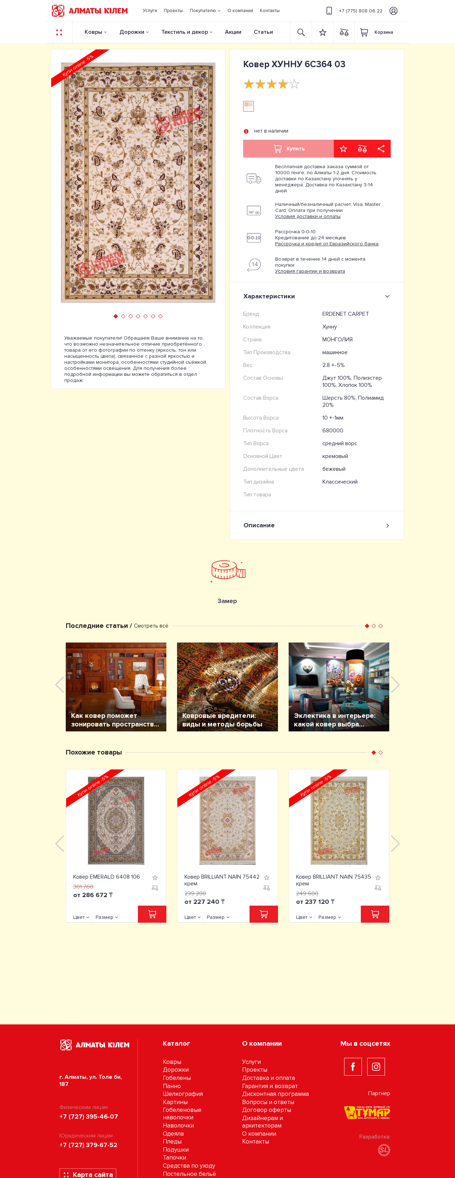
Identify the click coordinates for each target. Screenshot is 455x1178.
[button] (205, 10)
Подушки (176, 1149)
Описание (316, 525)
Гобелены (177, 1078)
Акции (233, 32)
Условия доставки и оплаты (308, 216)
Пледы (172, 1141)
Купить (288, 148)
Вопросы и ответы (268, 1102)
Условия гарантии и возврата (310, 271)
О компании (259, 1133)
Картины (175, 1102)
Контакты (255, 1141)
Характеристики (317, 296)
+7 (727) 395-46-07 (88, 1116)
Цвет (79, 917)
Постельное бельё (189, 1174)
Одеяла (173, 1133)
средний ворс (339, 443)
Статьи (263, 32)
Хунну (329, 326)
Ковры (93, 32)
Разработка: (374, 1144)
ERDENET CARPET (345, 314)
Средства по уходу (189, 1165)
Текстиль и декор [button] (184, 32)
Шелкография (183, 1094)
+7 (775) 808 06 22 (353, 10)
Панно (172, 1086)
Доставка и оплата (268, 1078)
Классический (340, 481)
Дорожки (131, 32)
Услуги (251, 1062)
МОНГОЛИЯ (337, 339)
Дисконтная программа (275, 1094)
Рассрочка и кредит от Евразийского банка (327, 244)
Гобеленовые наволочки (182, 1113)
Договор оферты (266, 1110)
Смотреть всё (151, 626)
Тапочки (174, 1157)
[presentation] (69, 183)
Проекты (254, 1069)
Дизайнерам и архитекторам (262, 1121)
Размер (104, 917)
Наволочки (178, 1125)
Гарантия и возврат (270, 1086)
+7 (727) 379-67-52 (88, 1145)
